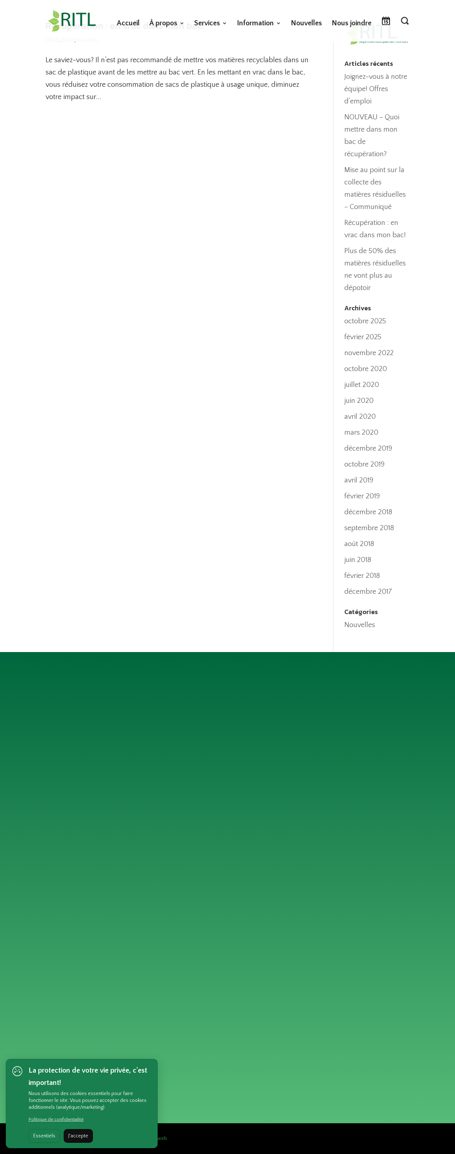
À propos (163, 24)
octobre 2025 (365, 321)
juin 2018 (357, 560)
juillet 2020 (361, 385)
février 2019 (362, 496)
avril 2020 (360, 417)
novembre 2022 (369, 353)
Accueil (128, 24)
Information (255, 24)
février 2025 (362, 337)
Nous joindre (351, 24)
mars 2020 (361, 433)
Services (207, 24)
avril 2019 (358, 480)
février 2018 (362, 576)
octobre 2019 (364, 464)
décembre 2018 (368, 512)
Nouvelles (306, 24)
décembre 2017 (368, 592)
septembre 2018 (369, 528)
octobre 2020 (365, 369)
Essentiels (44, 1136)
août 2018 (359, 544)
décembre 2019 (368, 448)
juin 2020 (359, 401)
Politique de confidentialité (56, 1119)
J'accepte (78, 1136)
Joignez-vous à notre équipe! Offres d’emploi (375, 89)
